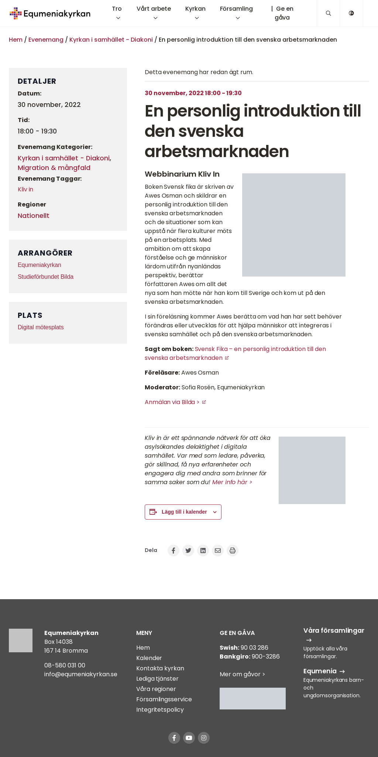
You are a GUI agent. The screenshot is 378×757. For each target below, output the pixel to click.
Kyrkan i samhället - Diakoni (111, 39)
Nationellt (33, 215)
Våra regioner (156, 689)
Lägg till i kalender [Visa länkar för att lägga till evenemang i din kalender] (184, 512)
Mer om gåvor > (242, 674)
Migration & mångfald (54, 167)
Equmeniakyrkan (39, 265)
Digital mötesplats (41, 327)
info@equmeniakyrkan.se (80, 674)
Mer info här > (232, 482)
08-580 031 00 (64, 665)
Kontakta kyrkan (160, 668)
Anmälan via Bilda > (172, 402)
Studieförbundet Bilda (45, 277)
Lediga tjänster (157, 678)
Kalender (149, 658)
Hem (16, 39)
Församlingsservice (164, 699)
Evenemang (45, 39)
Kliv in (25, 189)
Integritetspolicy (159, 709)
